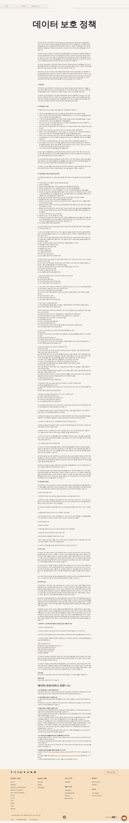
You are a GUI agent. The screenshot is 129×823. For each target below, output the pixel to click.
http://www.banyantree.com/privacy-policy (75, 75)
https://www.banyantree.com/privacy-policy (67, 755)
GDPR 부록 (41, 680)
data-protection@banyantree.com (52, 645)
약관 (12, 819)
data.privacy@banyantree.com (58, 752)
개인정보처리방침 (21, 819)
